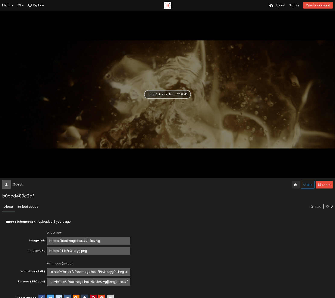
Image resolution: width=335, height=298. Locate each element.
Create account (318, 5)
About (8, 207)
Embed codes (28, 207)
